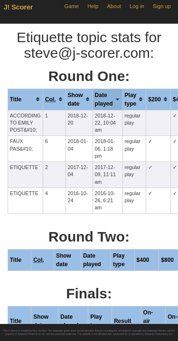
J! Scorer (18, 7)
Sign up (162, 6)
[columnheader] (25, 99)
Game (71, 6)
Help (92, 6)
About (114, 6)
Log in (137, 6)
